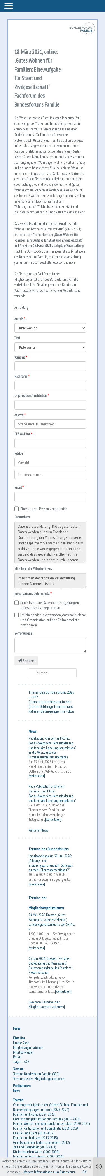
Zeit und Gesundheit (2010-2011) (34, 1147)
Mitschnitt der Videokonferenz (33, 568)
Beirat (17, 1056)
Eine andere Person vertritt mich (43, 508)
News (32, 731)
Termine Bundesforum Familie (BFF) (36, 1074)
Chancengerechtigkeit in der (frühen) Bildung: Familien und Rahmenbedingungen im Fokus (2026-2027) (50, 1107)
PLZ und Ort (22, 434)
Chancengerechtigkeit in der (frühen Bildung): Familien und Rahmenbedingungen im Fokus (51, 706)
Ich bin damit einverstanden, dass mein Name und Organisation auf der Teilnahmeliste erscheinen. (53, 619)
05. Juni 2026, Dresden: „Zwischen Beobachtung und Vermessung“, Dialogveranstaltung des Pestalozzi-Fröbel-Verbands (51, 965)
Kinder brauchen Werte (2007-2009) (36, 1151)
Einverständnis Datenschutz (32, 593)
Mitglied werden (23, 1052)
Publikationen (22, 1086)
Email (18, 487)
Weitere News (38, 830)
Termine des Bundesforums (48, 848)
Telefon (18, 453)
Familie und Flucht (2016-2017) (33, 1133)
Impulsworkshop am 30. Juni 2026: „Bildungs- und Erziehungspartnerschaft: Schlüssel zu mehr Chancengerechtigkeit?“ (50, 863)
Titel (17, 338)
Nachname (20, 376)
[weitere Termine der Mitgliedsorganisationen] (47, 1004)
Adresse (19, 415)
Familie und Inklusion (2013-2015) (35, 1137)
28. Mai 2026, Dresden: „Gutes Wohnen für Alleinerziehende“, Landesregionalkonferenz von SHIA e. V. (51, 922)
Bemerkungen (23, 633)
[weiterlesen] (37, 775)
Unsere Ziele (21, 1043)
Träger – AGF (21, 1061)
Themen (18, 1100)
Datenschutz (22, 517)
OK (84, 1172)
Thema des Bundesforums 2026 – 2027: (51, 694)
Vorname (19, 357)
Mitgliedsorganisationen (28, 1047)
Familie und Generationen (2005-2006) (38, 1156)
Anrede (18, 318)
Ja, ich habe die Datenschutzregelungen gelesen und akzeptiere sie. (49, 605)
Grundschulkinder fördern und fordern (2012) (41, 1142)
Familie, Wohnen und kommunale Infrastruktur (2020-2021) (51, 1123)
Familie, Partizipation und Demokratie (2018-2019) (45, 1128)
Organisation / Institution (30, 395)
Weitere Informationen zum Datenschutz (50, 1172)
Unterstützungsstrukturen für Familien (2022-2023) (46, 1119)
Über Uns (19, 1038)
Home (16, 1028)
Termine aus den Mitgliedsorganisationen (38, 1078)
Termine (18, 1069)
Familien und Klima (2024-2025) (34, 1114)
